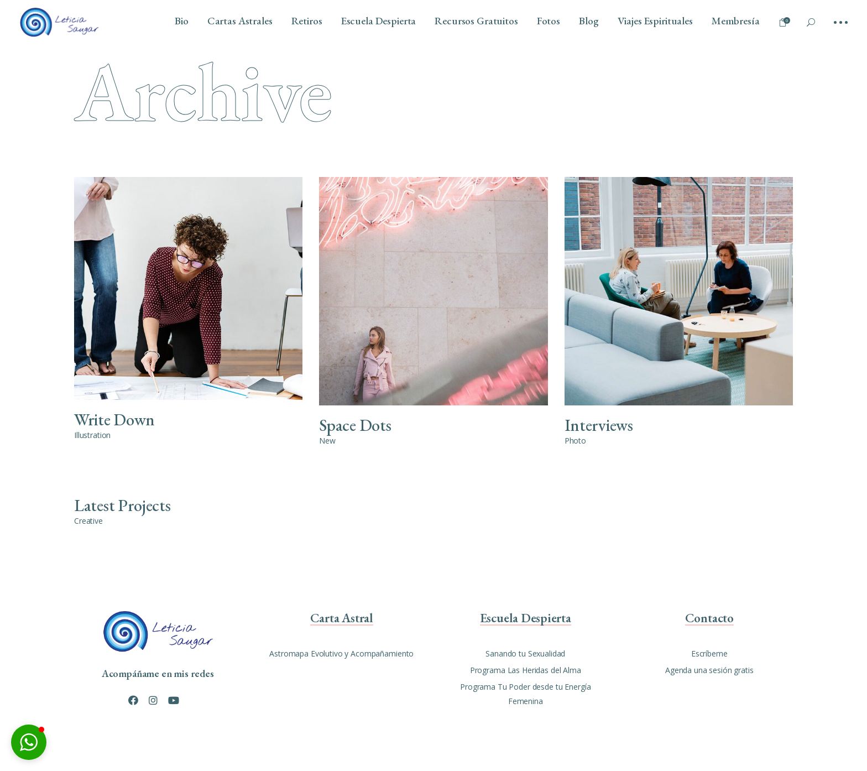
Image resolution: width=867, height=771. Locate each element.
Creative (88, 520)
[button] (28, 742)
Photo (575, 440)
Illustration (92, 435)
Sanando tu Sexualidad (525, 653)
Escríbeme (709, 653)
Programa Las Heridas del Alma (525, 670)
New (327, 440)
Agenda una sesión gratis (709, 670)
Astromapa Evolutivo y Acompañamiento (341, 653)
